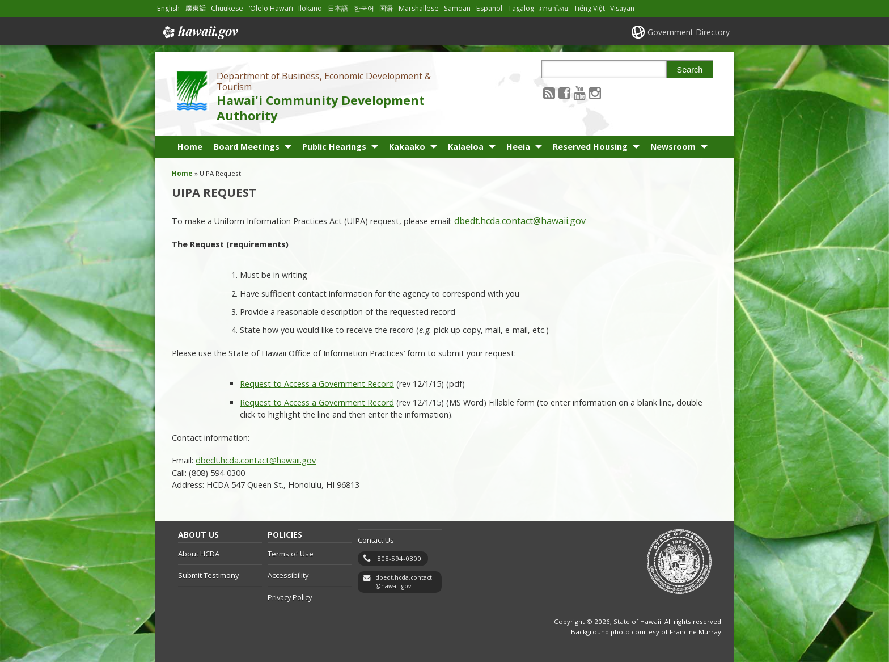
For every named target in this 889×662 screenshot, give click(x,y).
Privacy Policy (290, 597)
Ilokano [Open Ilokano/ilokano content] (310, 8)
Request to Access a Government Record (317, 383)
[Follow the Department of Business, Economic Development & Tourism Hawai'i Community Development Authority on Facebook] (564, 92)
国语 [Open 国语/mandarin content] (386, 8)
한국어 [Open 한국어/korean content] (364, 8)
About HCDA (198, 554)
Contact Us (376, 540)
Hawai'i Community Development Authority (321, 107)
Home (189, 146)
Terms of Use (291, 554)
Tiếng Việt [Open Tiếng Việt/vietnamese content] (589, 8)
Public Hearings (334, 146)
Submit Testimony (208, 575)
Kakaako (407, 146)
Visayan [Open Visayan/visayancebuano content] (622, 8)
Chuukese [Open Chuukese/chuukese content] (227, 8)
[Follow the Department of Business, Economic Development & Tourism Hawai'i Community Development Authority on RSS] (549, 92)
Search (690, 69)
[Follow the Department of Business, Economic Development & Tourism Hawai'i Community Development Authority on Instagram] (595, 92)
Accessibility (288, 575)
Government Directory (688, 32)
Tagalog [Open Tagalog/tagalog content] (521, 8)
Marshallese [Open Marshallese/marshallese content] (419, 8)
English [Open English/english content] (168, 8)
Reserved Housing (590, 146)
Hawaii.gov (199, 32)
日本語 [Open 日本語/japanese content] (338, 8)
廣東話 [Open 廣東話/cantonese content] (195, 8)
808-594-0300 (399, 558)
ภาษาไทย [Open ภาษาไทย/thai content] (553, 8)
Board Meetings (247, 146)
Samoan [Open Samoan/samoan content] (457, 8)
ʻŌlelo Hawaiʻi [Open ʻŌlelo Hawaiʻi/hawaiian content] (271, 8)
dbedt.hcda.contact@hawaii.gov (520, 220)
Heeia (518, 146)
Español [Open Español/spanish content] (489, 8)
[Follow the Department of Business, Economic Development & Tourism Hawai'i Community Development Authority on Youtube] (580, 92)
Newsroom (673, 146)
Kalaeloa (466, 146)
